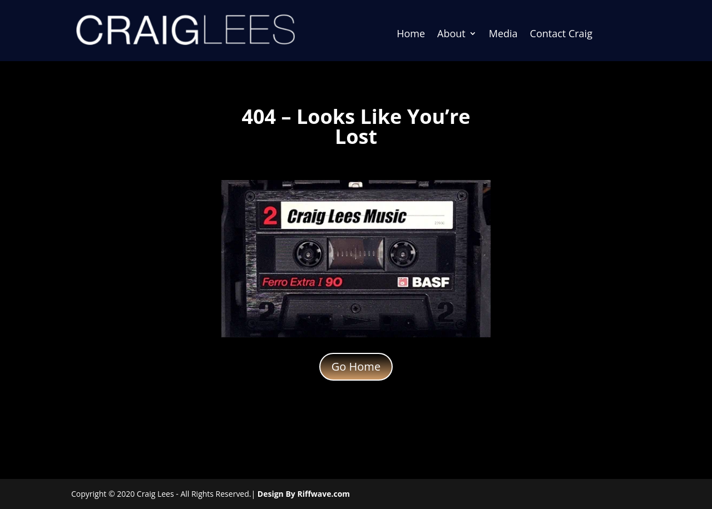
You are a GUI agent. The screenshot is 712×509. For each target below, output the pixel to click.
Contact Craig (561, 34)
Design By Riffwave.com (304, 493)
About (451, 34)
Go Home (356, 366)
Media (503, 34)
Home (411, 34)
